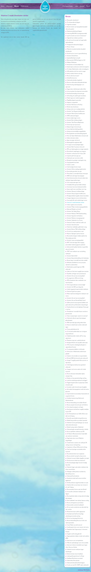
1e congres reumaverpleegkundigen (74, 144)
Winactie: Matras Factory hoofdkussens (75, 113)
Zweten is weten (70, 164)
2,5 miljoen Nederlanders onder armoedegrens (77, 69)
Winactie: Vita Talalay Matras (72, 211)
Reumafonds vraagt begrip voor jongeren (75, 151)
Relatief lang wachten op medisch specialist (76, 420)
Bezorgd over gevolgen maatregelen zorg (75, 160)
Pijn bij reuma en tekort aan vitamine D (75, 460)
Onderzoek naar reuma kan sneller (74, 158)
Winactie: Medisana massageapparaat (74, 218)
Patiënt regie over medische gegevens (75, 98)
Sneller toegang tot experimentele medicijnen (76, 289)
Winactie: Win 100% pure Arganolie (74, 287)
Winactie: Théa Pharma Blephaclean (74, 122)
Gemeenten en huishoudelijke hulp (74, 64)
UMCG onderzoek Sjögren (72, 115)
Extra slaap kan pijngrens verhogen (74, 407)
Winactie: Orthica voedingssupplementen (75, 169)
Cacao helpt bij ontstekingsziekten (74, 129)
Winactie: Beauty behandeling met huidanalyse (77, 258)
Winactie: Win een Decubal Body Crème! (75, 300)
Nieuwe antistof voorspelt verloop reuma (75, 456)
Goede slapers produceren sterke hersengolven (77, 67)
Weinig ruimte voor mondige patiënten (75, 109)
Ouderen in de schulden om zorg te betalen (76, 356)
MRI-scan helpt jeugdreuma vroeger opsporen (76, 149)
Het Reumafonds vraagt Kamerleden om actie (76, 482)
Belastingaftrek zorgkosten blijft (73, 142)
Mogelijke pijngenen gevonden (73, 100)
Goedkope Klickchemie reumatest (74, 558)
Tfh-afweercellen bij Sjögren (72, 22)
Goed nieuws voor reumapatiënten (74, 540)
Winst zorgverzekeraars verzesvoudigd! (75, 284)
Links (76, 6)
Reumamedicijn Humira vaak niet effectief (76, 489)
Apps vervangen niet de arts (72, 140)
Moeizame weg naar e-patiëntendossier (75, 340)
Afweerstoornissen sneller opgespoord (75, 511)
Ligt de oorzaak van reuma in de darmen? (75, 35)
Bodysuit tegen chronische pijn (73, 127)
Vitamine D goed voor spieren (73, 291)
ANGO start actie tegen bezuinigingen (74, 176)
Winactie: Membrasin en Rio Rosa (73, 104)
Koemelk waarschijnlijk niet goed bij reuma (76, 418)
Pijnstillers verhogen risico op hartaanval (75, 273)
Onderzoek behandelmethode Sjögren (75, 562)
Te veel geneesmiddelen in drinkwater (75, 349)
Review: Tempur (69, 47)
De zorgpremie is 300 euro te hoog (74, 278)
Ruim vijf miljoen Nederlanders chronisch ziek (76, 135)
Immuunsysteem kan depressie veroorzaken (76, 91)
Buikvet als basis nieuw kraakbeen (74, 554)
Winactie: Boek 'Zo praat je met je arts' (74, 147)
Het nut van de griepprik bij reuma (74, 518)
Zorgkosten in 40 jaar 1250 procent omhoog (76, 447)
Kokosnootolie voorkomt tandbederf (74, 505)
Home (2, 6)
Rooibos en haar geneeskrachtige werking (75, 378)
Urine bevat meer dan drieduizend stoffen (75, 187)
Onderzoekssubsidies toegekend (73, 80)
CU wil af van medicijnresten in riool (74, 231)
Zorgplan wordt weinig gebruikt (73, 534)
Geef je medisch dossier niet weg (73, 73)
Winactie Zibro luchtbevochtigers (73, 120)
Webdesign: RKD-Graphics (84, 570)
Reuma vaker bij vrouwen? (72, 75)
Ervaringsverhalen (68, 6)
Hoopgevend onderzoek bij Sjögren (74, 44)
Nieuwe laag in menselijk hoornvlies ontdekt (76, 260)
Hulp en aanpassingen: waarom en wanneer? (76, 316)
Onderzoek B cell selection (72, 476)
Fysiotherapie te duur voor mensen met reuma (77, 527)
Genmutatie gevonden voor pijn (73, 171)
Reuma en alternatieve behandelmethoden (76, 82)
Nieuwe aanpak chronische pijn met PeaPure (76, 405)
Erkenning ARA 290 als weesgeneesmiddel (76, 33)
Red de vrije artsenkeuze (71, 107)
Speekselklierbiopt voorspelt (72, 58)
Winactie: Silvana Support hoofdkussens (75, 193)
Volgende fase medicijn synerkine (73, 38)
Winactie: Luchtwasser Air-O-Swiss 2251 (75, 153)
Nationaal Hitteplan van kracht (73, 209)
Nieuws (16, 6)
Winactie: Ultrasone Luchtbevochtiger (74, 191)
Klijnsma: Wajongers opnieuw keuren (74, 233)
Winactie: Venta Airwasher (72, 224)
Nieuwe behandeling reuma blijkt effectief (75, 402)
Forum (88, 6)
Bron (34, 34)
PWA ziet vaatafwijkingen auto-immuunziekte (76, 542)
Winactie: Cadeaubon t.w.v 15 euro (74, 220)
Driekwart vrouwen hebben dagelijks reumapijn (77, 458)
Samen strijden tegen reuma (72, 118)
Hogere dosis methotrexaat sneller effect (75, 89)
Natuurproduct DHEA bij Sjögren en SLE (75, 60)
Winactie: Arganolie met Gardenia (73, 216)
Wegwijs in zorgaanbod (71, 102)
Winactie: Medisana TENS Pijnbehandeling (75, 213)
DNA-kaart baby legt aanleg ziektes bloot (75, 322)
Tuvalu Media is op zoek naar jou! (73, 525)
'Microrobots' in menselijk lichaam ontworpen (76, 173)
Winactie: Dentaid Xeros (71, 55)
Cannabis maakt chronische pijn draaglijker (76, 387)
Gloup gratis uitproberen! (71, 20)
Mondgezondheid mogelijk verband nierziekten (77, 196)
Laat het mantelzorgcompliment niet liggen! (76, 380)
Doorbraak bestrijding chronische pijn (74, 93)
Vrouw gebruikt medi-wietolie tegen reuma (76, 200)
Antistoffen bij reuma (71, 78)
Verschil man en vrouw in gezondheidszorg (76, 53)
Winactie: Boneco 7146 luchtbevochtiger (75, 229)
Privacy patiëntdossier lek (72, 329)
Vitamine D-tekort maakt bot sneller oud (75, 222)
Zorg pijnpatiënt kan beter (72, 162)
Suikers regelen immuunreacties (73, 204)
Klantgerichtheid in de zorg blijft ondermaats (76, 342)
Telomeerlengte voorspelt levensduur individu (76, 429)
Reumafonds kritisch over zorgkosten (74, 454)
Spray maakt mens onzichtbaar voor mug (75, 189)
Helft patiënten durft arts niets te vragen (75, 71)
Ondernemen (24, 6)
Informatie (9, 6)
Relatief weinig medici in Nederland (74, 427)
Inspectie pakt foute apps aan (73, 156)
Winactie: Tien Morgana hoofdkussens (74, 111)
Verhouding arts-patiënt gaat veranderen (75, 95)
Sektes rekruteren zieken (72, 138)
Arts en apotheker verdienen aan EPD (74, 431)
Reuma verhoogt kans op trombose (74, 502)
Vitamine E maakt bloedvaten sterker (74, 202)
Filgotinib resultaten (70, 24)
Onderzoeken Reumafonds (72, 560)
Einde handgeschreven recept (73, 167)
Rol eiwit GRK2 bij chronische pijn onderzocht (76, 358)
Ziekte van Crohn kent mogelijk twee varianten (77, 271)
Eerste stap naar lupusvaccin (72, 124)
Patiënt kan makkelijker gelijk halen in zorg (76, 227)
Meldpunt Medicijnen (71, 62)
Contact (82, 6)
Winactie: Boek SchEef (71, 256)
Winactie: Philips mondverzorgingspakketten (76, 207)
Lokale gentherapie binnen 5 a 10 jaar (74, 556)
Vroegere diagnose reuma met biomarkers (76, 198)
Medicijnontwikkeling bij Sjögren (73, 31)
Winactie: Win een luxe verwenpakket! (75, 276)
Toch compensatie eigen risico (73, 182)
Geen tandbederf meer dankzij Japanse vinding (77, 500)
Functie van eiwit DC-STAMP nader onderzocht (77, 565)
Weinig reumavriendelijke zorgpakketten (75, 131)
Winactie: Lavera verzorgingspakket (74, 240)
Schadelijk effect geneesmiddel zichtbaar (75, 184)
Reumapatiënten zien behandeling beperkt (76, 133)
